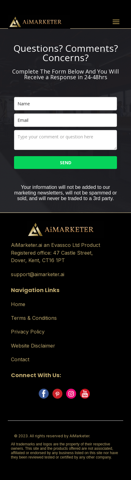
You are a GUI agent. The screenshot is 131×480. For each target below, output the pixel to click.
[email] (65, 120)
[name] (65, 103)
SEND (65, 163)
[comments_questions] (65, 140)
